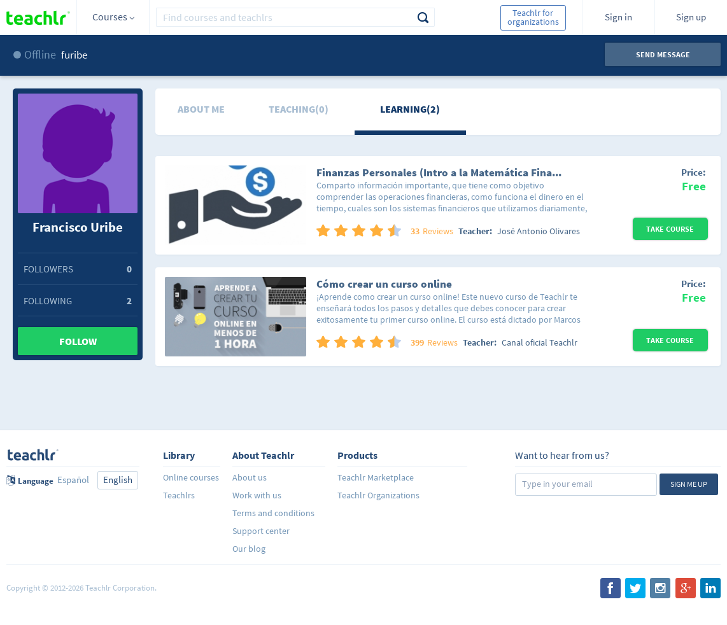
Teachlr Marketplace (375, 477)
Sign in (618, 17)
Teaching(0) (298, 108)
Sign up (691, 17)
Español (73, 480)
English (117, 480)
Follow (78, 341)
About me (201, 108)
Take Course (670, 229)
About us (249, 477)
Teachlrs (179, 495)
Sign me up (688, 484)
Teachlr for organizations (533, 17)
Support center (261, 531)
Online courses (191, 477)
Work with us (256, 495)
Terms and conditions (273, 513)
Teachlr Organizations (378, 495)
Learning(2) (410, 108)
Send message (663, 54)
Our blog (248, 548)
